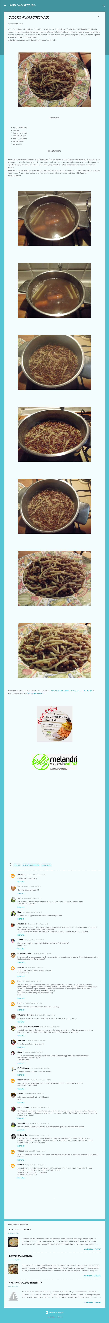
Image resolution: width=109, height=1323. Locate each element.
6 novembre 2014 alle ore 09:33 (33, 1052)
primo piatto (46, 865)
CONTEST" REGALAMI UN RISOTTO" (25, 1282)
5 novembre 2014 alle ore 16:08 (31, 887)
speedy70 (21, 1040)
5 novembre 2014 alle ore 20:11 (34, 940)
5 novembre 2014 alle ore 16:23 (32, 912)
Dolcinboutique (23, 1107)
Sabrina (20, 940)
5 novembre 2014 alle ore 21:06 (32, 1003)
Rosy (19, 981)
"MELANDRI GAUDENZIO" (36, 693)
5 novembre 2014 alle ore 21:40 (45, 1015)
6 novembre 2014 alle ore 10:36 (40, 1068)
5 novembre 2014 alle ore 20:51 (42, 953)
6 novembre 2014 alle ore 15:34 (39, 1107)
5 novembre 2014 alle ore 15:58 (35, 875)
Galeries (60, 1317)
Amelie (20, 1094)
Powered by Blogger (54, 1312)
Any (18, 898)
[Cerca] (104, 6)
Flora (19, 912)
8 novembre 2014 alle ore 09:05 (35, 1165)
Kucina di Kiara (22, 1135)
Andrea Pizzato (23, 1123)
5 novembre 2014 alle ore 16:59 (38, 924)
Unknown (20, 967)
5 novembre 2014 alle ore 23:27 (50, 1027)
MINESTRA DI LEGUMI (31, 865)
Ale (18, 887)
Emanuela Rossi (23, 1080)
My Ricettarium (23, 1068)
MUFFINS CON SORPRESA (20, 1256)
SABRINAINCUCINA (22, 5)
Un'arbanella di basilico (25, 1015)
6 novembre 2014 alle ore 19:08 (39, 1135)
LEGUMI (17, 865)
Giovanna (20, 875)
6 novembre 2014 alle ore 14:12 (33, 1094)
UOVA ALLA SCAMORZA (19, 1229)
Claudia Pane (22, 924)
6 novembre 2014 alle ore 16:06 (40, 1123)
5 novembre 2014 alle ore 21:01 (32, 981)
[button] (99, 17)
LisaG (19, 1052)
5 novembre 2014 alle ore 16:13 (31, 898)
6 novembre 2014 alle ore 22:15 (35, 1151)
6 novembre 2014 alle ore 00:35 (36, 1040)
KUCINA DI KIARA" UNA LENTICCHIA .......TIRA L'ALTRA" (71, 691)
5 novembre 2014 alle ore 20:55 (35, 967)
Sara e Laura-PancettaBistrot (28, 1027)
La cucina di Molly (24, 954)
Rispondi (20, 882)
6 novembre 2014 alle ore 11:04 (41, 1080)
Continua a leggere (92, 1249)
